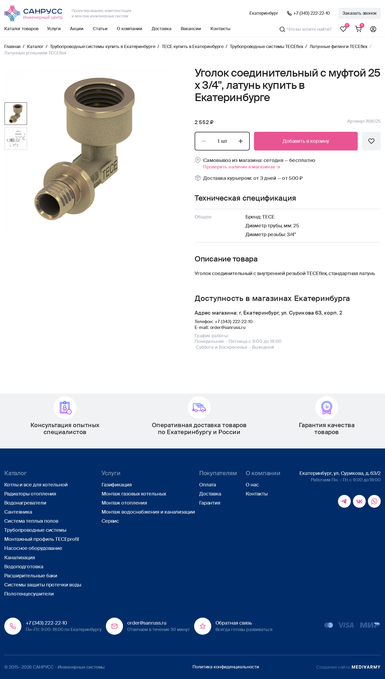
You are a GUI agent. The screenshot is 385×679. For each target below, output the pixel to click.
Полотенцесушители (28, 594)
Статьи (100, 28)
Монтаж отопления (124, 503)
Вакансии (191, 28)
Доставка (161, 28)
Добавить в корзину (306, 141)
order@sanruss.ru (227, 327)
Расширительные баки (30, 576)
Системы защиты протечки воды (42, 585)
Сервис (110, 521)
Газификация (117, 485)
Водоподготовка (23, 566)
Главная (12, 46)
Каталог (35, 46)
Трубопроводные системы (35, 530)
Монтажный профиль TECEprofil (41, 539)
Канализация (19, 557)
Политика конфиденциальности (225, 667)
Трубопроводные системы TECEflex (266, 46)
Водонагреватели (25, 503)
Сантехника (18, 512)
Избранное (343, 29)
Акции (76, 28)
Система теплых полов (31, 521)
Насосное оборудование (33, 548)
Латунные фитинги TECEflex (339, 46)
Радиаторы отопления (30, 494)
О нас (252, 485)
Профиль (373, 29)
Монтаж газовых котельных (134, 494)
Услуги (54, 28)
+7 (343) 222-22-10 (311, 13)
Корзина (358, 29)
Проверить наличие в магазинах (242, 167)
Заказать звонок (359, 13)
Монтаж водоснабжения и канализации (148, 512)
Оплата (207, 485)
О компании (129, 28)
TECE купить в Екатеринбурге (193, 46)
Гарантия (209, 503)
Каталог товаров (21, 28)
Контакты (220, 28)
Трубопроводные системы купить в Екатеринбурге (102, 46)
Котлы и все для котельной (36, 485)
